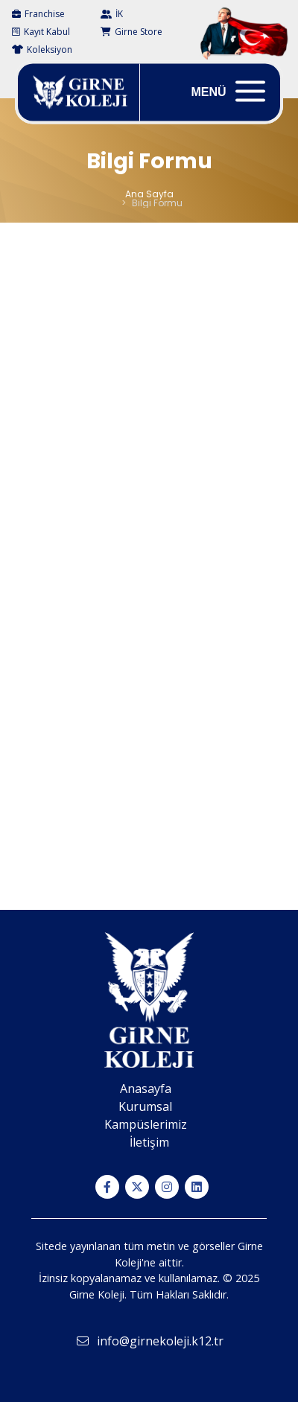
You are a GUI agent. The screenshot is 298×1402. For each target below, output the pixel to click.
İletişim (149, 1142)
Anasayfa (145, 1088)
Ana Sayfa (149, 194)
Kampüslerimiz (145, 1124)
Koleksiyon (42, 49)
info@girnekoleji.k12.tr (149, 1341)
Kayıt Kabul (41, 31)
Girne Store (131, 31)
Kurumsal (145, 1106)
